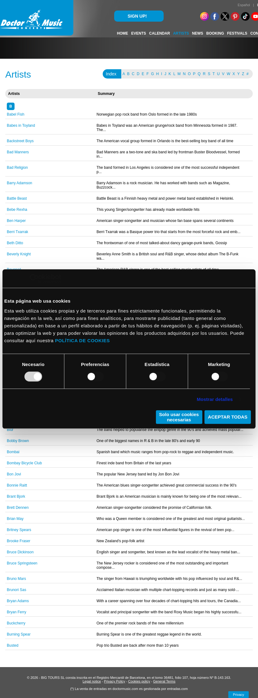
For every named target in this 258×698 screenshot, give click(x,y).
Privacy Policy (114, 681)
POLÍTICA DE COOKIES (82, 340)
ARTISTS (181, 33)
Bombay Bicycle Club (24, 463)
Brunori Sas (16, 590)
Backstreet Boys (20, 141)
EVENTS (138, 33)
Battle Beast (17, 198)
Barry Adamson (19, 183)
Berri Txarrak (17, 232)
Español (244, 5)
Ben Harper (16, 221)
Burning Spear (19, 634)
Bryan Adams (18, 601)
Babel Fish (15, 114)
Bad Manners (18, 152)
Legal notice (92, 681)
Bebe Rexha (17, 209)
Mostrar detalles (215, 399)
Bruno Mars (16, 579)
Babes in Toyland (21, 125)
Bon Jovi (14, 474)
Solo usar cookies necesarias (179, 417)
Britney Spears (19, 530)
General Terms (164, 681)
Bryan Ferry (16, 612)
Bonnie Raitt (17, 485)
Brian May (15, 519)
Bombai (13, 452)
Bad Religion (17, 167)
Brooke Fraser (18, 541)
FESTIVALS (237, 33)
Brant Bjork (16, 496)
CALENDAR (159, 33)
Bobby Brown (18, 441)
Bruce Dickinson (20, 552)
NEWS (197, 33)
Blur (10, 430)
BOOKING (215, 33)
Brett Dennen (18, 507)
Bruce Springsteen (22, 563)
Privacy (238, 694)
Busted (12, 645)
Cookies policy (139, 681)
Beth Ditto (15, 243)
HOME (122, 33)
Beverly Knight (19, 254)
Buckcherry (16, 623)
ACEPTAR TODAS (227, 416)
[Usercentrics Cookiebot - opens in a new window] (34, 278)
